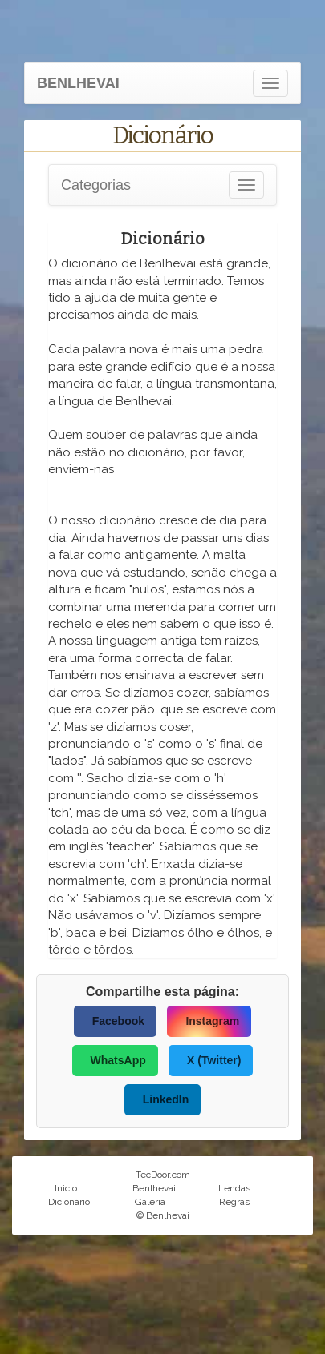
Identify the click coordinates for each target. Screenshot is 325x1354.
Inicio (66, 1188)
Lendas (234, 1188)
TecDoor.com (163, 1174)
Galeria (150, 1201)
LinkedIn (166, 1099)
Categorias (96, 185)
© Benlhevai (162, 1215)
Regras (234, 1201)
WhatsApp (118, 1060)
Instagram (212, 1020)
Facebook (118, 1020)
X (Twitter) (214, 1060)
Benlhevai (154, 1188)
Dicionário (69, 1201)
